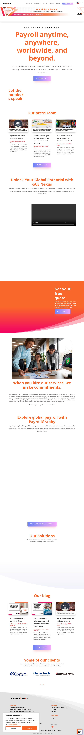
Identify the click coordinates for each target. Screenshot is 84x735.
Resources (36, 4)
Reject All (13, 728)
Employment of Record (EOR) (17, 707)
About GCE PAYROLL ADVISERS (59, 707)
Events (58, 145)
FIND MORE (42, 165)
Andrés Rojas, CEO (15, 624)
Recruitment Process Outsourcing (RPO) (20, 709)
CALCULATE (62, 311)
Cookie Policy (13, 724)
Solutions (28, 4)
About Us (58, 4)
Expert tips (12, 625)
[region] (21, 722)
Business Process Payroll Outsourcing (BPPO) (22, 711)
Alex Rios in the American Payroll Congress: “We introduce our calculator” (64, 138)
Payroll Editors (14, 141)
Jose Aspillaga (62, 143)
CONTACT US (67, 4)
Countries (51, 4)
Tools (44, 4)
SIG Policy (59, 730)
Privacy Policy (52, 730)
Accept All (29, 728)
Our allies (53, 711)
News (11, 142)
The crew (53, 709)
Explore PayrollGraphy (42, 524)
